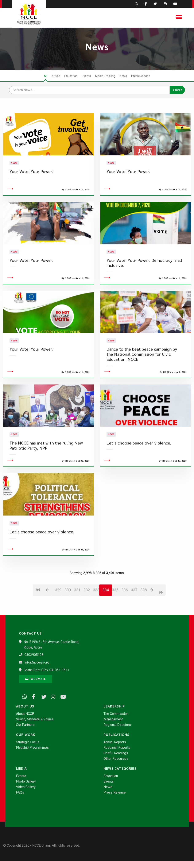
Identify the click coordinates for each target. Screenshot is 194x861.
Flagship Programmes (32, 747)
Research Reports (117, 747)
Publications (116, 734)
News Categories (120, 768)
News (123, 76)
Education (71, 76)
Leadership (114, 706)
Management (113, 719)
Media (21, 768)
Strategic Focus (27, 742)
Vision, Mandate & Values (35, 719)
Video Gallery (26, 787)
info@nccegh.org (36, 662)
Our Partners (25, 725)
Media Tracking (105, 76)
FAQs (20, 792)
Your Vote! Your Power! (31, 375)
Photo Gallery (26, 781)
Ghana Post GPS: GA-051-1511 (46, 670)
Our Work (25, 734)
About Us (25, 706)
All (45, 76)
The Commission (116, 714)
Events (86, 76)
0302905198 (33, 655)
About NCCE (25, 714)
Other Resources (116, 758)
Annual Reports (115, 742)
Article (55, 76)
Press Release (140, 76)
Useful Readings (116, 753)
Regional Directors (117, 725)
